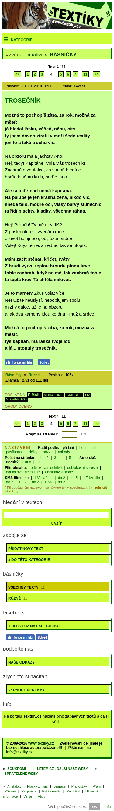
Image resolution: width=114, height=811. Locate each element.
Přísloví (10, 791)
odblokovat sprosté (82, 468)
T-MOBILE (74, 395)
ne (38, 462)
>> (97, 74)
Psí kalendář (51, 791)
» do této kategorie (29, 560)
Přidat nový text (25, 549)
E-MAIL (34, 395)
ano (28, 462)
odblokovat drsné (59, 472)
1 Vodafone (43, 478)
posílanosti (14, 452)
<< (17, 74)
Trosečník (23, 100)
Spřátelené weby (21, 773)
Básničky (63, 55)
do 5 (74, 478)
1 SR (48, 482)
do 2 (61, 478)
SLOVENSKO (16, 399)
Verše (27, 796)
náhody (64, 452)
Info (107, 806)
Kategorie (21, 40)
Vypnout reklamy (26, 690)
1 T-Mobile (91, 478)
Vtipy (41, 796)
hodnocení (87, 448)
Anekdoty (14, 786)
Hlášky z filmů (37, 786)
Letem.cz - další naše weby (62, 768)
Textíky (35, 55)
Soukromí (16, 768)
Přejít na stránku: (42, 434)
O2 (87, 395)
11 (85, 74)
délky (33, 452)
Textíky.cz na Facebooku (34, 626)
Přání (97, 786)
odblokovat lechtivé (46, 468)
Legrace (60, 786)
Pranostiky (79, 786)
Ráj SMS (73, 791)
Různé (34, 375)
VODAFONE (53, 395)
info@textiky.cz (19, 752)
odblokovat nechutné (23, 472)
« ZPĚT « (14, 55)
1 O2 (22, 482)
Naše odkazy (21, 662)
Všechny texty (26, 587)
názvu (48, 452)
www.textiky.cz (41, 743)
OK (94, 807)
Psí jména (29, 791)
